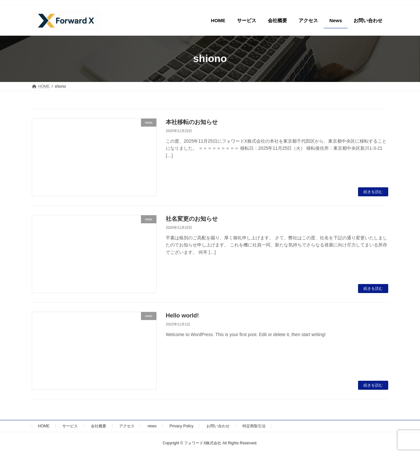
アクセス (127, 426)
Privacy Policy (182, 426)
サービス (70, 426)
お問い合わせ (218, 426)
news (151, 426)
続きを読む (373, 192)
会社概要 (98, 426)
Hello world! (182, 315)
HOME (43, 426)
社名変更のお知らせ (192, 219)
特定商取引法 (254, 426)
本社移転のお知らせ (192, 122)
